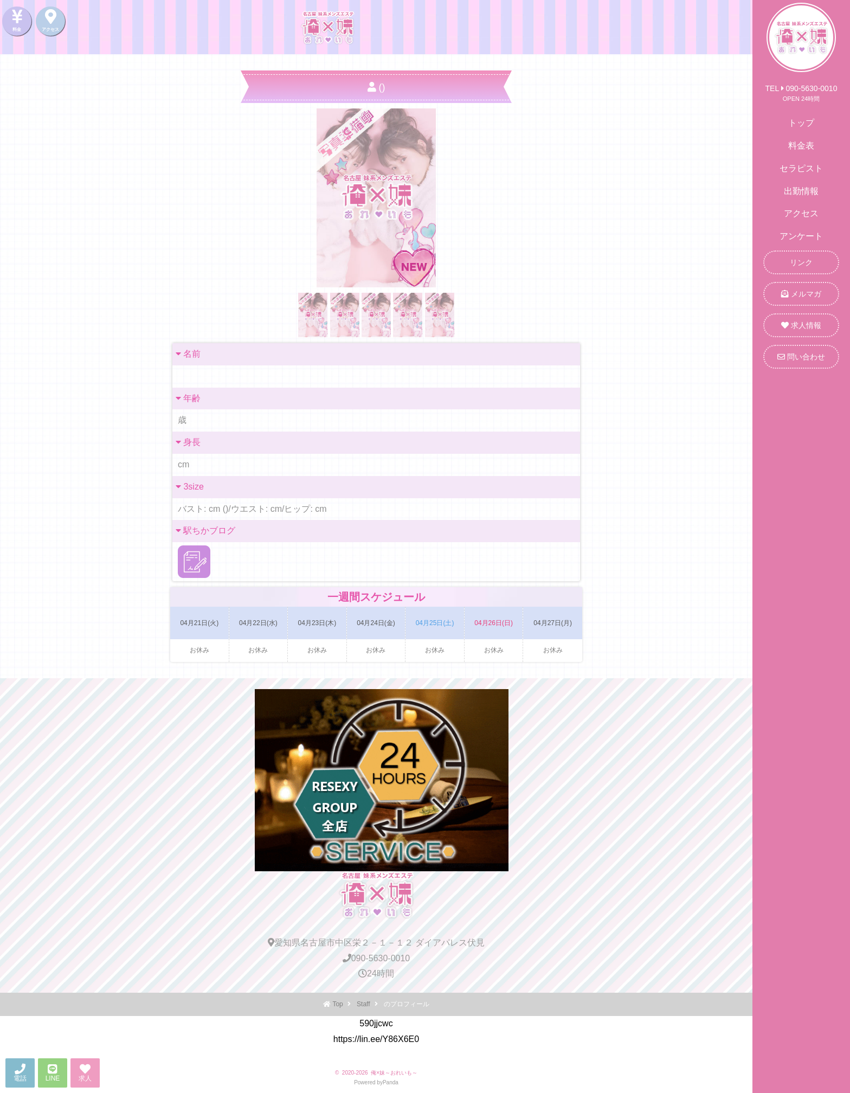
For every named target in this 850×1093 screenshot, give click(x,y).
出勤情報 (801, 191)
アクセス (801, 213)
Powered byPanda (376, 1082)
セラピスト (801, 168)
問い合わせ (801, 356)
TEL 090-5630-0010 (801, 88)
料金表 (801, 145)
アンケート (801, 236)
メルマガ (801, 294)
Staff (363, 1004)
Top (337, 1004)
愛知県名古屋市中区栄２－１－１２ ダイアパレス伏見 (376, 942)
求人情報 (801, 325)
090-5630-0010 (376, 958)
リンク (801, 262)
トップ (801, 122)
